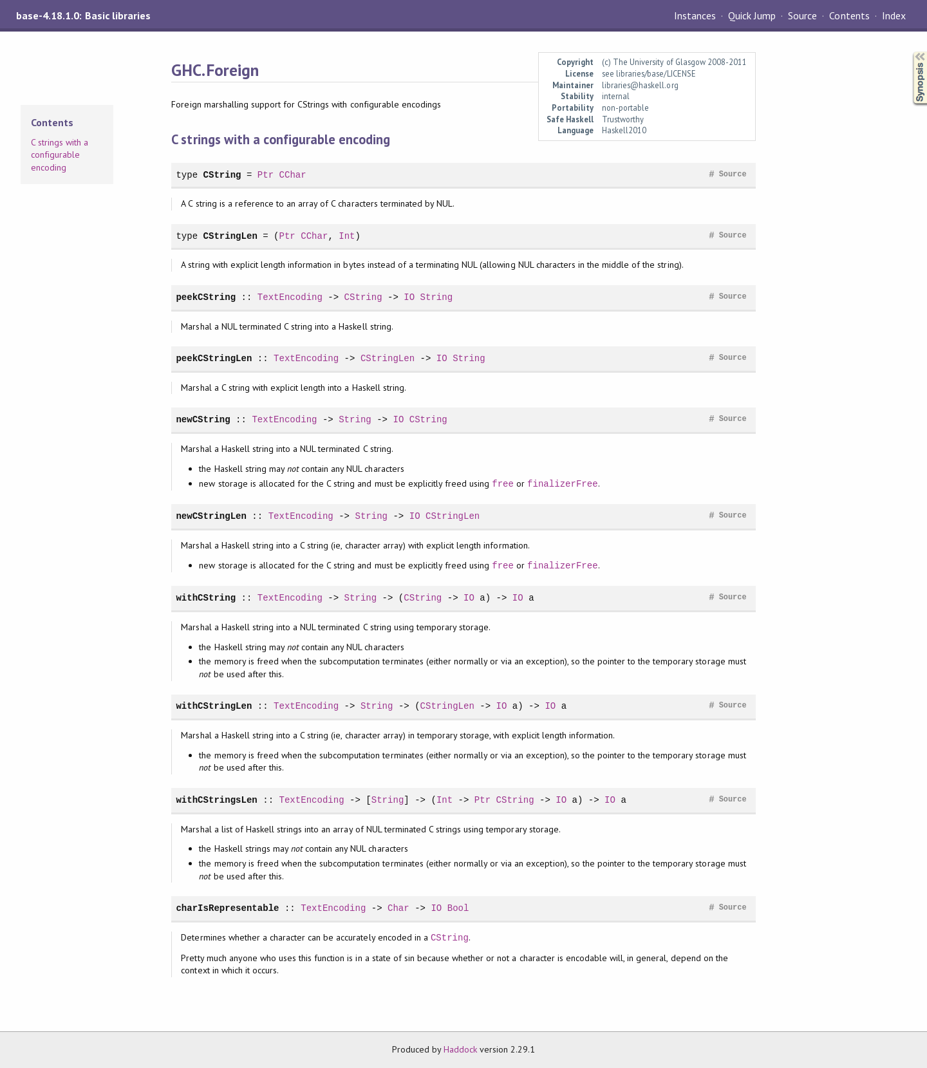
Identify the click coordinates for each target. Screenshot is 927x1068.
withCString (206, 598)
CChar (292, 175)
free (503, 484)
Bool (458, 908)
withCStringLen (214, 706)
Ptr (266, 175)
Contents (849, 15)
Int (347, 236)
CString (222, 175)
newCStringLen (211, 516)
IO (409, 297)
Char (398, 908)
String (436, 297)
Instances (695, 15)
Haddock (460, 1049)
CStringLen (230, 236)
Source (802, 15)
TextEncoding (290, 297)
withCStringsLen (216, 800)
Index (894, 15)
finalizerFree (562, 484)
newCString (203, 419)
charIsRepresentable (227, 908)
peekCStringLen (214, 358)
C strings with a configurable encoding (59, 154)
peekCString (206, 297)
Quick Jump (752, 15)
